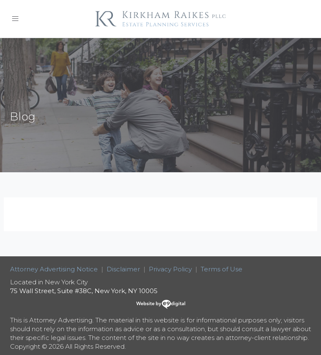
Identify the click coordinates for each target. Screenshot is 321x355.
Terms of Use (221, 269)
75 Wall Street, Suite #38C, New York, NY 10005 (84, 291)
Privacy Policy (170, 269)
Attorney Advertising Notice (54, 269)
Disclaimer (123, 269)
